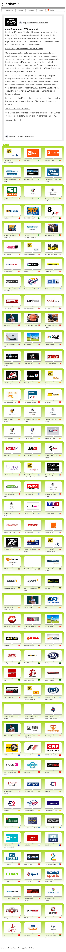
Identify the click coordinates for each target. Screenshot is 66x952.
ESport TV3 (48, 402)
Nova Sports (48, 881)
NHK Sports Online (9, 898)
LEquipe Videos (28, 532)
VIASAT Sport (28, 864)
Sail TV (47, 289)
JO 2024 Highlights (13, 120)
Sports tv (47, 918)
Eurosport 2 (7, 810)
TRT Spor (6, 918)
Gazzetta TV (7, 254)
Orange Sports (49, 532)
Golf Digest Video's (29, 308)
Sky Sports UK (8, 271)
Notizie (20, 10)
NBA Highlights (49, 235)
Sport (41, 10)
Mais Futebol (48, 645)
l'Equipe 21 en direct (9, 532)
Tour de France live (29, 254)
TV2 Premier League (51, 864)
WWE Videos (28, 363)
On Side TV (48, 772)
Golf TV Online (49, 626)
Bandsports (7, 663)
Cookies (31, 948)
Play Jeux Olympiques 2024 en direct (21, 136)
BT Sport (26, 271)
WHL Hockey (7, 383)
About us (3, 948)
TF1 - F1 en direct (50, 513)
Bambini (31, 10)
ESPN (5, 680)
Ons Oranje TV (49, 735)
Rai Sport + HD (49, 160)
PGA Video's (27, 344)
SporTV (26, 663)
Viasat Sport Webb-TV (30, 828)
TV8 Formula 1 (49, 218)
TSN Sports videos (50, 363)
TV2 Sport (27, 772)
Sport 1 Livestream (9, 588)
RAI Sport (27, 160)
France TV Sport (29, 513)
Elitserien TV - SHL (50, 828)
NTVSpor (27, 918)
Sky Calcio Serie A (29, 218)
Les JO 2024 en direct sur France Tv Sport (24, 49)
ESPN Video (7, 308)
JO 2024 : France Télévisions (17, 108)
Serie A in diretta (29, 198)
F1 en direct (7, 549)
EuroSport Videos (50, 438)
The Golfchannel (49, 344)
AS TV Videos (28, 455)
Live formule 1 (28, 755)
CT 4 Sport (7, 881)
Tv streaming (8, 10)
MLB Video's (7, 325)
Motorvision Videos (9, 626)
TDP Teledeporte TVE (10, 402)
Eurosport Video (29, 810)
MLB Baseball (28, 607)
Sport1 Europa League (30, 569)
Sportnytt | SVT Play (51, 810)
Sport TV (6, 645)
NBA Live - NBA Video (30, 325)
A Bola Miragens (29, 645)
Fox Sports (48, 663)
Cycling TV (48, 271)
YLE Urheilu (27, 845)
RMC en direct (28, 494)
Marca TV (6, 455)
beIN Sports (7, 475)
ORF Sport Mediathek (51, 755)
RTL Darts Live (8, 755)
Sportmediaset (28, 179)
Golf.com (47, 308)
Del (46, 607)
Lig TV (5, 935)
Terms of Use (12, 948)
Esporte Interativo (29, 680)
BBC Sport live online (51, 254)
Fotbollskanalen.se (9, 828)
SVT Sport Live (28, 791)
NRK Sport (48, 845)
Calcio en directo (8, 438)
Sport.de (47, 588)
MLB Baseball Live (9, 735)
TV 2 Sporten (7, 864)
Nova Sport (27, 881)
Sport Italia (7, 198)
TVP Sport (27, 935)
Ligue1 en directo (29, 438)
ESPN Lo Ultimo (8, 697)
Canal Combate (49, 680)
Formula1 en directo (30, 402)
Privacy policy (22, 948)
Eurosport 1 (48, 791)
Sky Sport (6, 218)
